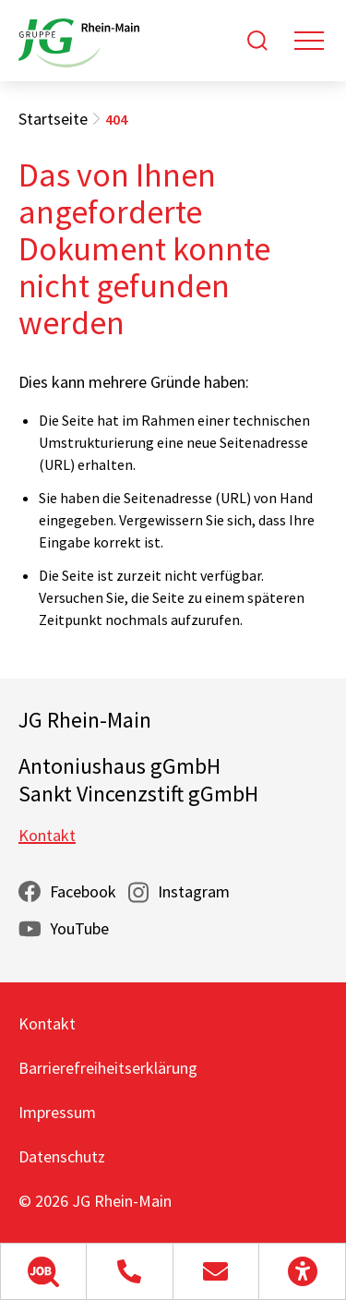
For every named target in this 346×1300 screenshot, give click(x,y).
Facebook (83, 891)
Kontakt (47, 835)
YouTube (79, 928)
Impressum (57, 1112)
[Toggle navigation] (309, 41)
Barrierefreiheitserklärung (107, 1067)
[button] (43, 1271)
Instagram (194, 891)
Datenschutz (61, 1156)
